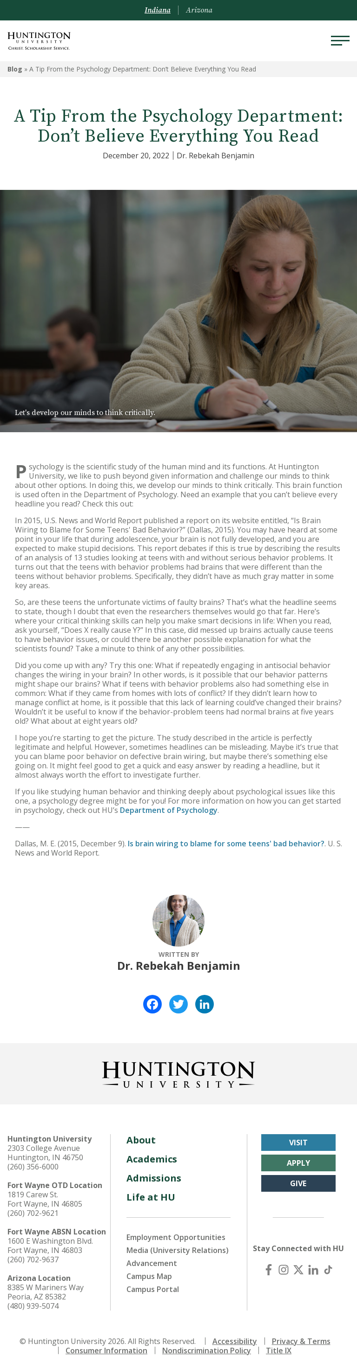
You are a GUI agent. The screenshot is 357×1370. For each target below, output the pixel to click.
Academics (151, 1159)
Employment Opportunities (175, 1237)
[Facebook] (268, 1269)
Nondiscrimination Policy (206, 1350)
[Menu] (340, 41)
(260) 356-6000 (33, 1167)
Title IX (278, 1350)
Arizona (199, 10)
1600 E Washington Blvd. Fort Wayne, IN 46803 (50, 1245)
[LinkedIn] (313, 1269)
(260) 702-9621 (33, 1213)
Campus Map (149, 1276)
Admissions (153, 1178)
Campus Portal (152, 1289)
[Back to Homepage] (178, 1073)
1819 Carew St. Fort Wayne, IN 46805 (44, 1199)
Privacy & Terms (301, 1341)
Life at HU (150, 1197)
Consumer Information (106, 1350)
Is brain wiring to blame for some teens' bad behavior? (226, 843)
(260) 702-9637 (33, 1259)
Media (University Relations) (177, 1250)
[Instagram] (283, 1269)
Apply (298, 1163)
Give (298, 1183)
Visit (298, 1142)
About (141, 1140)
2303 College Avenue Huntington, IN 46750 (45, 1152)
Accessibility (234, 1341)
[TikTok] (328, 1269)
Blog (14, 69)
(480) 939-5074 (33, 1306)
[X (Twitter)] (298, 1269)
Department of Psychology (169, 810)
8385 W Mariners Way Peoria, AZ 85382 (45, 1292)
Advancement (151, 1263)
